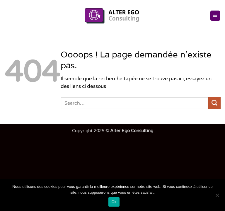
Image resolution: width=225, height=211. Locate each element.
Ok (113, 202)
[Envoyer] (214, 103)
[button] (215, 16)
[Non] (217, 197)
